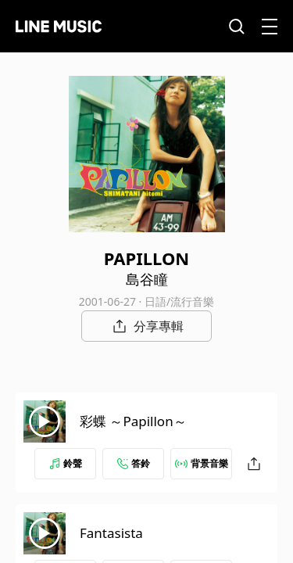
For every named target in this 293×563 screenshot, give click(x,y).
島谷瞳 (147, 279)
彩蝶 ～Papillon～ (133, 421)
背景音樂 (201, 463)
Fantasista (111, 533)
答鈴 (133, 463)
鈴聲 (65, 463)
